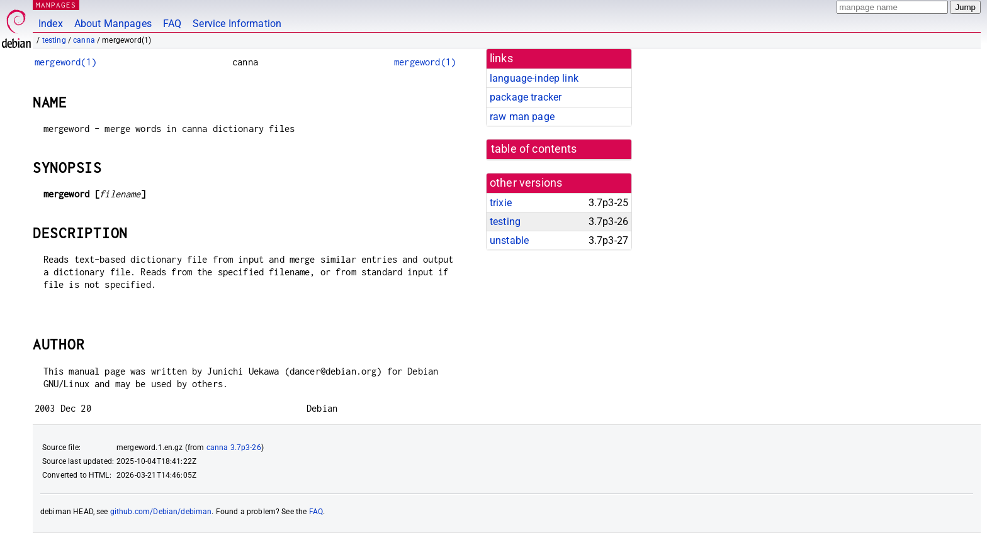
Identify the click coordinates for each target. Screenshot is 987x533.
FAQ (172, 24)
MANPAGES (56, 5)
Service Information (237, 24)
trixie (501, 203)
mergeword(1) (65, 62)
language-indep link (534, 78)
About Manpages (113, 24)
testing (54, 40)
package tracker (525, 97)
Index (50, 24)
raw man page (522, 117)
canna (84, 40)
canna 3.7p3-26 (233, 447)
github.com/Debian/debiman (161, 511)
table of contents (534, 149)
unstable (509, 240)
